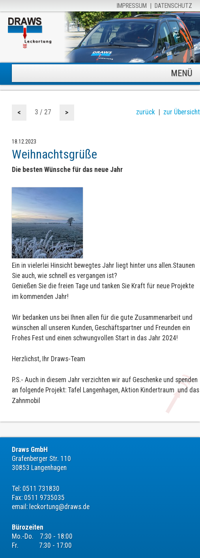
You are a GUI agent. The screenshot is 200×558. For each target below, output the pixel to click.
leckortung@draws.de (59, 507)
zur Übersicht (181, 112)
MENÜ (181, 73)
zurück (145, 112)
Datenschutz (173, 5)
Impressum (131, 5)
